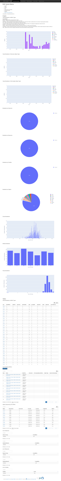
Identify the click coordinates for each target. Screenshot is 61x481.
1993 (4, 364)
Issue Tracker (35, 1)
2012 (4, 330)
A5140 (4, 415)
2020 (4, 316)
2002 (4, 348)
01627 (4, 420)
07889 (4, 422)
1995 (4, 360)
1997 (4, 357)
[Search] (7, 371)
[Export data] (57, 303)
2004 (4, 344)
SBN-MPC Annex (41, 1)
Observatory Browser (16, 1)
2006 (4, 341)
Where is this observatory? (8, 12)
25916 (4, 424)
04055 (4, 413)
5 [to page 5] (52, 428)
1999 (4, 353)
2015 (4, 325)
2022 (4, 313)
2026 (4, 306)
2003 (4, 346)
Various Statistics (29, 1)
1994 (4, 362)
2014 (4, 327)
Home (11, 1)
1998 (4, 355)
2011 (4, 332)
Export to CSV (5, 368)
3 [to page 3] (49, 428)
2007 (4, 339)
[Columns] (54, 303)
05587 (4, 417)
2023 (4, 311)
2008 (4, 337)
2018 (4, 320)
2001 (4, 350)
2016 (4, 323)
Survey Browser (23, 1)
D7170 (4, 410)
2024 (4, 309)
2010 (4, 334)
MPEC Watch (5, 1)
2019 (4, 318)
